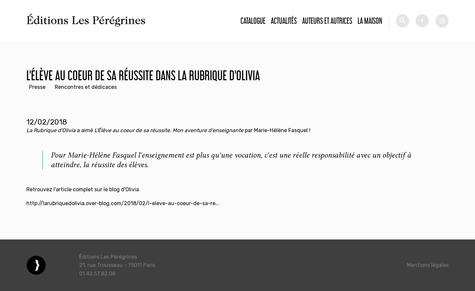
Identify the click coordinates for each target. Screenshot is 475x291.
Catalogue (253, 20)
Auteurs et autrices (327, 20)
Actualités (284, 20)
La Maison (370, 20)
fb (422, 20)
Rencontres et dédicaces (86, 87)
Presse (37, 87)
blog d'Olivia (124, 189)
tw (442, 20)
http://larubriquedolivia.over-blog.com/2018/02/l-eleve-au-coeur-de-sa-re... (122, 203)
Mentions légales (428, 265)
